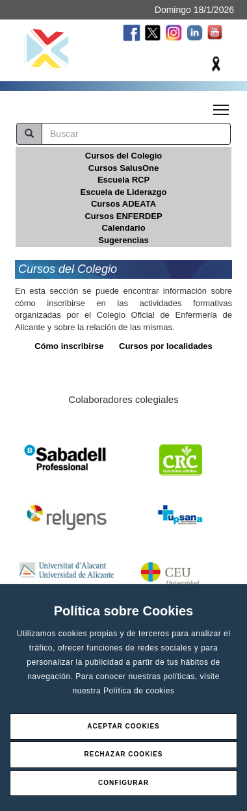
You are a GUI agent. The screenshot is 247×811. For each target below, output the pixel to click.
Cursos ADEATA (123, 204)
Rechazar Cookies (123, 754)
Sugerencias (123, 240)
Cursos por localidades (166, 346)
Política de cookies (139, 690)
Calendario (123, 228)
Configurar (123, 782)
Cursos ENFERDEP (123, 216)
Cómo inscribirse (68, 346)
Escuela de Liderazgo (124, 192)
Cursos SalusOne (123, 168)
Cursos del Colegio (123, 156)
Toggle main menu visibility (222, 106)
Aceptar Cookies (123, 726)
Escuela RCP (124, 180)
